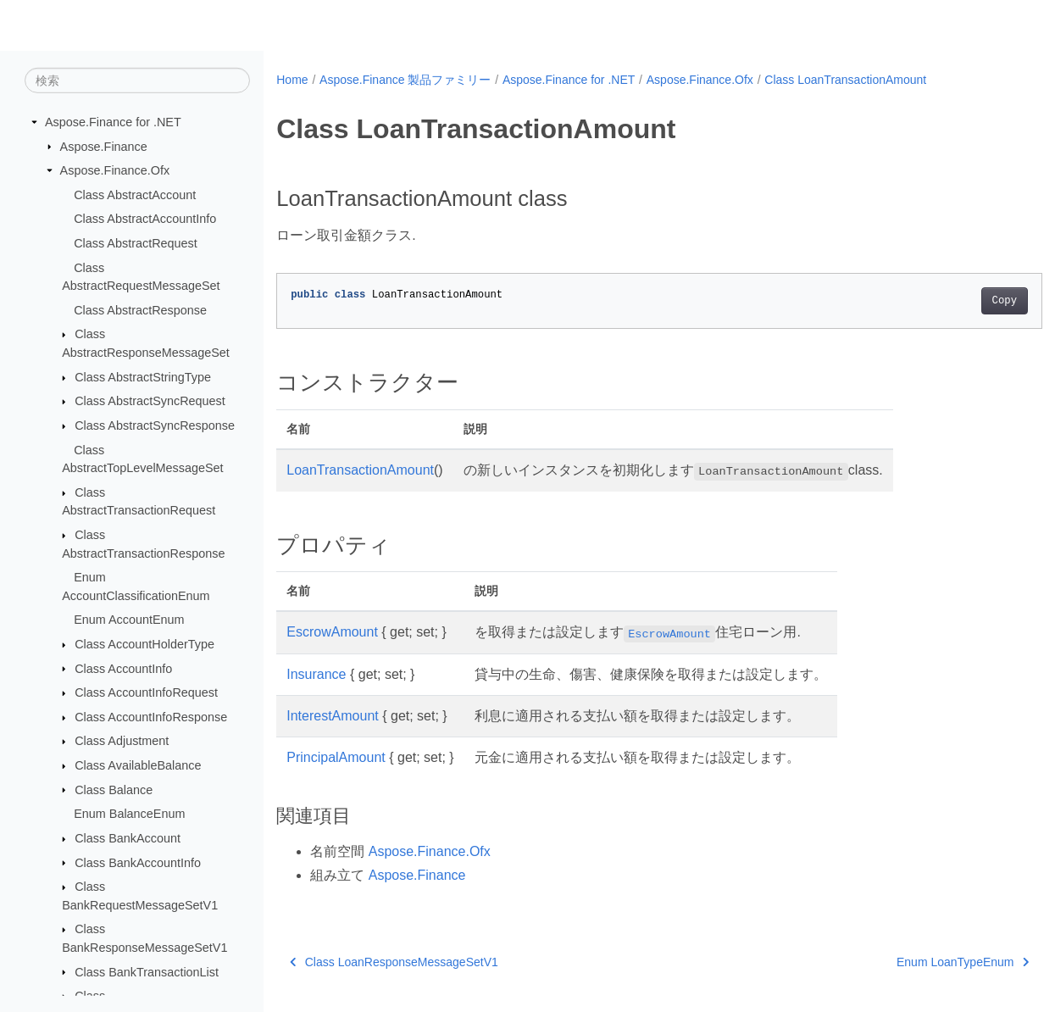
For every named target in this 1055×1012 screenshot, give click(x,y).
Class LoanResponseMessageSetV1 (394, 962)
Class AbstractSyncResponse (155, 425)
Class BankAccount (127, 838)
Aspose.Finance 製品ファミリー (405, 79)
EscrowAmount (332, 632)
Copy (951, 301)
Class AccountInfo (123, 668)
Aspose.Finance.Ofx (115, 170)
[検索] (137, 80)
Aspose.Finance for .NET (113, 122)
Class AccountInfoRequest (146, 692)
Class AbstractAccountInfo (145, 218)
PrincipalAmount (336, 757)
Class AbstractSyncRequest (150, 401)
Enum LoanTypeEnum (909, 962)
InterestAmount (332, 716)
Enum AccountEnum (129, 619)
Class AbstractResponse (140, 310)
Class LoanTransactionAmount (845, 79)
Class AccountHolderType (144, 644)
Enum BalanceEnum (129, 813)
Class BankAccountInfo (138, 862)
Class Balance (114, 789)
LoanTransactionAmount (360, 470)
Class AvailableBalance (138, 765)
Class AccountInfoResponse (151, 717)
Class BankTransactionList (147, 971)
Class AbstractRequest (135, 243)
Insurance (316, 674)
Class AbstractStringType (143, 377)
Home (292, 79)
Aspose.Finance (103, 146)
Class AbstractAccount (135, 195)
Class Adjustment (122, 741)
